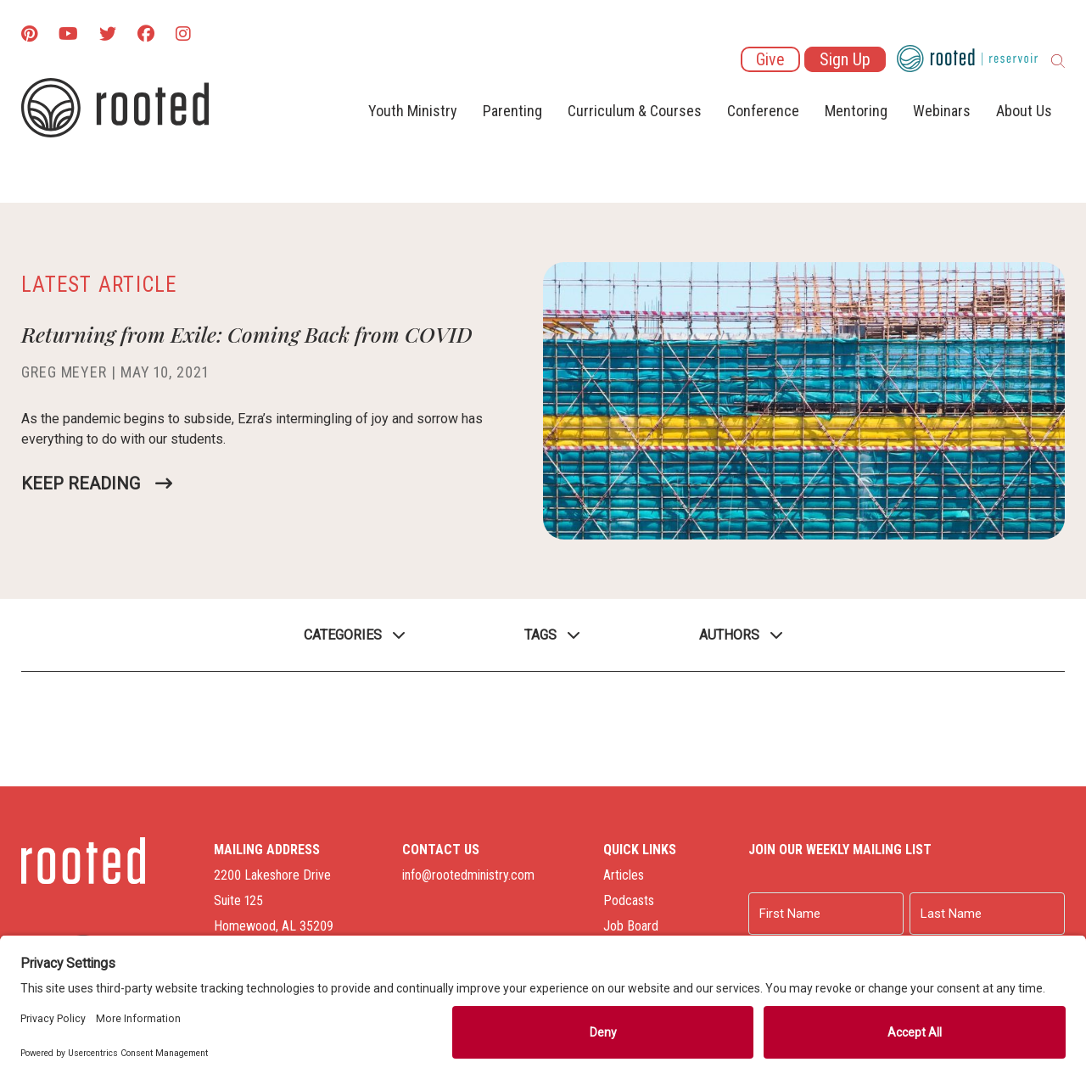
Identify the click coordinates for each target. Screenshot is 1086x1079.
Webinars (942, 111)
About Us (1024, 111)
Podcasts (628, 900)
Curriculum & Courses (635, 111)
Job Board (630, 926)
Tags (540, 635)
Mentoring (856, 111)
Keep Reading (80, 483)
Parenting (512, 111)
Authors (729, 635)
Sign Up (845, 59)
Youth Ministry (412, 111)
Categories (343, 635)
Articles (623, 875)
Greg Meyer (64, 372)
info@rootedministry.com (468, 875)
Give (770, 59)
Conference (763, 111)
